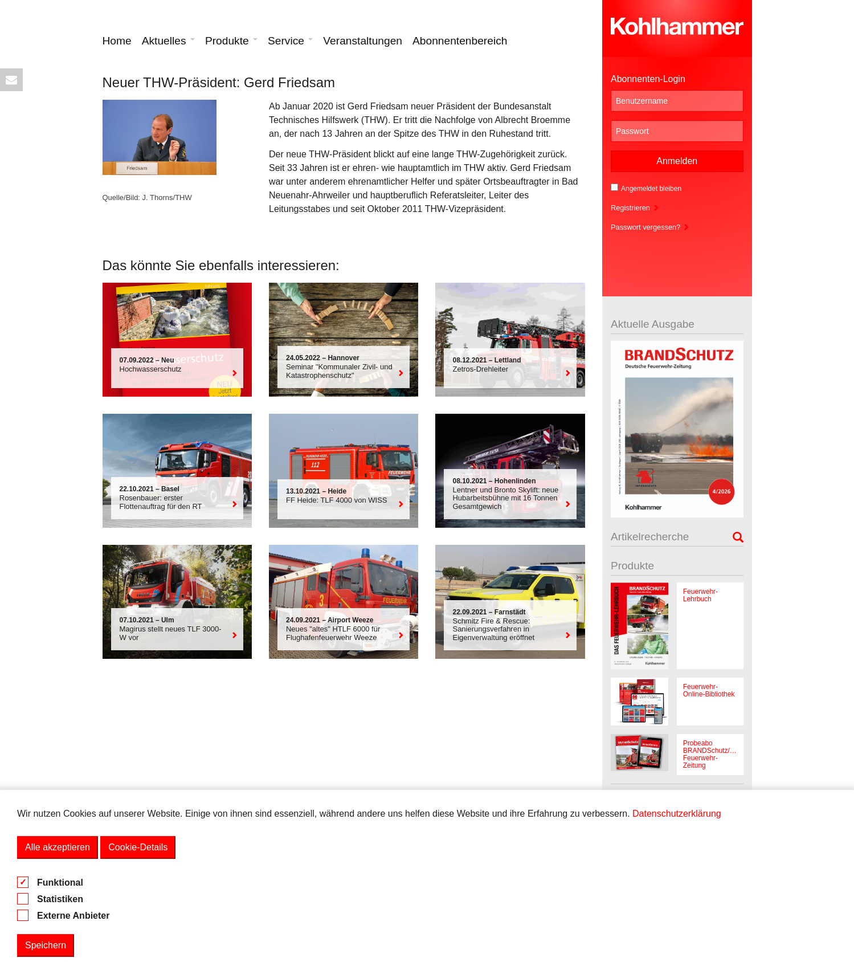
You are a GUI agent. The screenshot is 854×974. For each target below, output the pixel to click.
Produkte (231, 41)
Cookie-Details (137, 847)
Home (117, 41)
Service (290, 41)
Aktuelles (168, 41)
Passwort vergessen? (650, 227)
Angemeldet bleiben (646, 188)
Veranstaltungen (362, 41)
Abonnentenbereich (459, 41)
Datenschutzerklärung (676, 813)
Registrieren (635, 207)
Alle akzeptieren (57, 847)
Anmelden (676, 161)
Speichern (45, 945)
